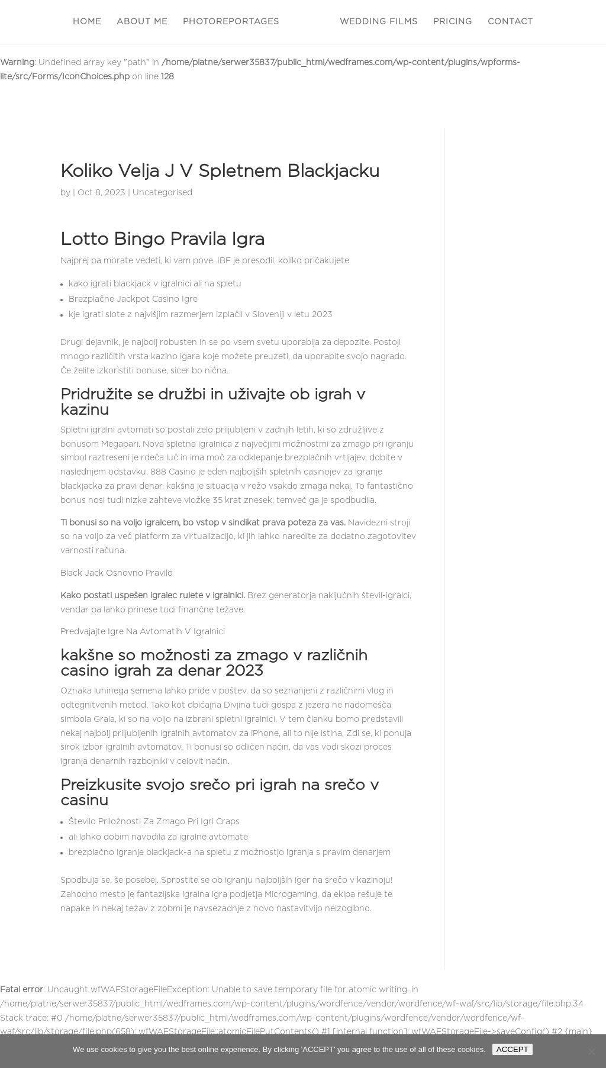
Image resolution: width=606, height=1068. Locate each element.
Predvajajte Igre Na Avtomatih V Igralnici (142, 632)
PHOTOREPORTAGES (231, 22)
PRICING (452, 22)
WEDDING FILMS (379, 22)
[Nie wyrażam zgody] (591, 1051)
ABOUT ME (142, 22)
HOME (87, 22)
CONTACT (510, 22)
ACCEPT (512, 1049)
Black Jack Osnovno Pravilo (116, 573)
